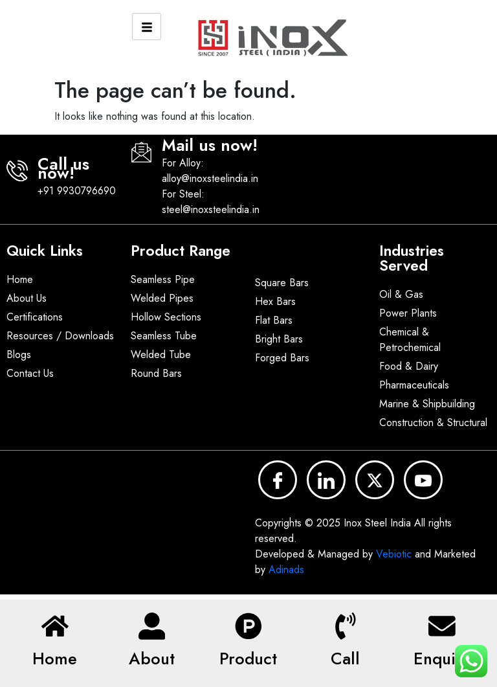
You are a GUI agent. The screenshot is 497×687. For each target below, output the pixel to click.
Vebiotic (394, 553)
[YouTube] (423, 479)
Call (345, 659)
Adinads (286, 569)
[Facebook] (277, 479)
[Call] (345, 623)
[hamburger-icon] (146, 26)
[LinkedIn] (326, 479)
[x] (374, 479)
